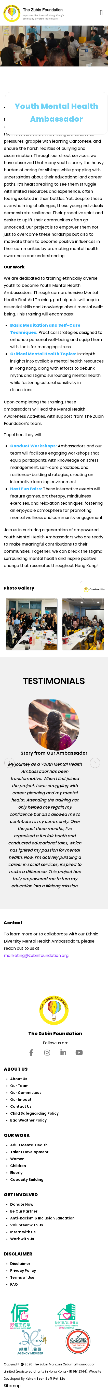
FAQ (14, 1284)
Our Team (19, 1085)
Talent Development (29, 1152)
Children (18, 1165)
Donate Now (21, 1204)
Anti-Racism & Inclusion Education (42, 1218)
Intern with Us (23, 1232)
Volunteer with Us (26, 1225)
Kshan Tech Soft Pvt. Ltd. (45, 1378)
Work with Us (22, 1238)
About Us (18, 1078)
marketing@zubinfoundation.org (36, 955)
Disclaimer (20, 1263)
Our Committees (26, 1092)
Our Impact (21, 1099)
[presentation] (9, 763)
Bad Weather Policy (28, 1120)
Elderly (16, 1172)
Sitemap (12, 1386)
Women (17, 1158)
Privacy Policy (23, 1270)
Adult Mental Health (29, 1145)
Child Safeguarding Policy (34, 1113)
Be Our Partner (23, 1211)
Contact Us (21, 1106)
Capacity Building (27, 1179)
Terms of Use (22, 1277)
